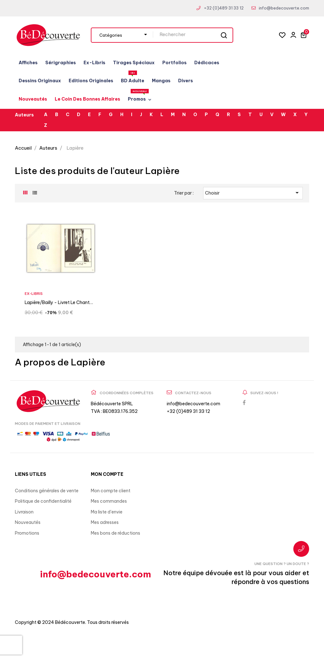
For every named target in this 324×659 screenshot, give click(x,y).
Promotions (27, 533)
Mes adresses (105, 522)
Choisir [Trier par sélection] (253, 192)
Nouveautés (27, 522)
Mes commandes (109, 501)
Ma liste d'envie (106, 512)
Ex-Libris (34, 293)
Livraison (24, 512)
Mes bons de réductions (115, 533)
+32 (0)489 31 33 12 (224, 7)
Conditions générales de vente (46, 491)
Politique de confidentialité (43, 501)
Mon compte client (110, 491)
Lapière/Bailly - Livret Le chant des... (57, 303)
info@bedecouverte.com (284, 7)
